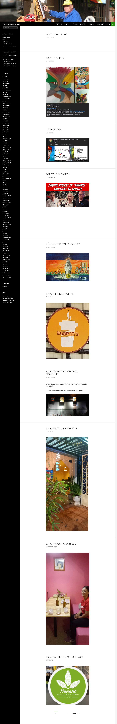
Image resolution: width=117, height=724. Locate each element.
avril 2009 (5, 235)
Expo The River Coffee (60, 293)
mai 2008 (5, 244)
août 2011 (5, 180)
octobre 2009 (6, 222)
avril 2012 (5, 171)
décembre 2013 (7, 147)
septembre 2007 (7, 259)
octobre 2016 (6, 125)
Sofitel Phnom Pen (58, 174)
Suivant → (76, 713)
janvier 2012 (6, 176)
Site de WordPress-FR (8, 302)
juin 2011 (5, 184)
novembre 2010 (7, 198)
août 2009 (5, 226)
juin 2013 (5, 156)
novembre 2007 (7, 255)
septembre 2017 (7, 116)
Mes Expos (82, 24)
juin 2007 (5, 264)
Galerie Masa (54, 129)
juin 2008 (5, 242)
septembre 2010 (7, 202)
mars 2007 (5, 266)
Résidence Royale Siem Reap (63, 243)
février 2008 (6, 250)
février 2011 (6, 193)
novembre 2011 (7, 178)
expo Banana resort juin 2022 (64, 657)
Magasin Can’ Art (57, 34)
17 (68, 713)
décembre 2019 (7, 103)
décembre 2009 (7, 217)
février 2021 (6, 94)
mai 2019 (5, 110)
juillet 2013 (5, 154)
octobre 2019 (6, 105)
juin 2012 (5, 167)
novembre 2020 (7, 96)
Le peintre (67, 24)
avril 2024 (5, 76)
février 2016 (6, 129)
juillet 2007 (5, 262)
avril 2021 (5, 92)
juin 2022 (5, 85)
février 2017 (6, 123)
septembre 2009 (7, 224)
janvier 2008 (6, 253)
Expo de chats (55, 57)
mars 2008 (5, 248)
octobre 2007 (6, 257)
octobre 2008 (6, 239)
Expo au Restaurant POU (61, 428)
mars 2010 (5, 211)
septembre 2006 (7, 275)
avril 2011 (5, 189)
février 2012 (6, 173)
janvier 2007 (6, 270)
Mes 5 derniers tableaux (103, 24)
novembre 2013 (7, 149)
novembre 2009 (7, 220)
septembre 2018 (7, 112)
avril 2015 (5, 136)
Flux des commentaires (8, 300)
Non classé (5, 286)
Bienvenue (59, 24)
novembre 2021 (7, 90)
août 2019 (5, 107)
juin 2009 (5, 231)
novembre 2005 (7, 277)
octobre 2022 (6, 83)
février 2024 (6, 79)
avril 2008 (5, 246)
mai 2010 (5, 209)
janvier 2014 (6, 145)
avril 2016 (5, 127)
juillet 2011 (5, 182)
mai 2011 (5, 187)
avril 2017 (5, 118)
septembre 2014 (7, 138)
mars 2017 (5, 121)
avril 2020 (5, 101)
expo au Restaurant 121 (61, 543)
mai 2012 (5, 169)
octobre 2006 (6, 273)
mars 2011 (5, 191)
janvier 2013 (6, 158)
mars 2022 (5, 87)
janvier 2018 (6, 114)
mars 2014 (5, 143)
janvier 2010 (6, 215)
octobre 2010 (6, 200)
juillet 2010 (5, 204)
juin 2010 (5, 206)
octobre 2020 (6, 98)
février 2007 (6, 268)
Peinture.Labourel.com (11, 24)
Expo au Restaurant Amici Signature (62, 372)
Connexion (5, 296)
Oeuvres (91, 24)
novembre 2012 (7, 162)
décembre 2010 (7, 195)
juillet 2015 (5, 132)
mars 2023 (5, 81)
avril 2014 (5, 140)
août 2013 (5, 151)
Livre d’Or (74, 24)
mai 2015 (5, 134)
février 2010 (6, 213)
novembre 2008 (7, 237)
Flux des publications (8, 298)
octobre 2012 (6, 165)
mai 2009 (5, 233)
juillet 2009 (5, 228)
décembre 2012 (7, 160)
